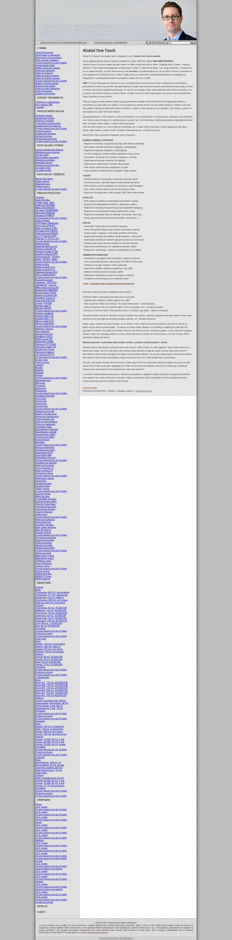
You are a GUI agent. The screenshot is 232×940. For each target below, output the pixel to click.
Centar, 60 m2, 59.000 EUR (49, 659)
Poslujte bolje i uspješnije (110, 42)
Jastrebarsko (42, 677)
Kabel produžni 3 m (45, 267)
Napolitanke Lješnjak (46, 432)
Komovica (41, 388)
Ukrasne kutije (43, 486)
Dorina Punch (42, 439)
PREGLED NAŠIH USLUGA (50, 111)
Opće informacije (44, 52)
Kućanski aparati (44, 280)
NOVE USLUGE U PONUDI (50, 145)
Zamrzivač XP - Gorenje (48, 256)
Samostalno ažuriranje (47, 157)
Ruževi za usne (43, 553)
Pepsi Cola (41, 401)
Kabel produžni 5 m (45, 269)
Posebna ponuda (44, 902)
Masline (40, 370)
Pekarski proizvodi (45, 411)
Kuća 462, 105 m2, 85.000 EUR (51, 695)
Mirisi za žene (43, 496)
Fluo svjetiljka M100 (45, 274)
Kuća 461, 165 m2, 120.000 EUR (52, 693)
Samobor (40, 721)
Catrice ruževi (43, 566)
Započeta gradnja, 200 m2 (49, 767)
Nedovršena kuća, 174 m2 (49, 770)
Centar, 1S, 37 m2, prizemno (50, 785)
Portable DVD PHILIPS (47, 231)
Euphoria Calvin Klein (46, 501)
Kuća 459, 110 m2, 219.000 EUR (52, 687)
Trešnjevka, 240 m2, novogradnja (52, 592)
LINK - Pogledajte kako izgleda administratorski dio (108, 283)
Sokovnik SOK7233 (45, 300)
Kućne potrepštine (45, 447)
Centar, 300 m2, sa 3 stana (49, 731)
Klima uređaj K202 (45, 323)
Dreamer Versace (45, 524)
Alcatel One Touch (45, 349)
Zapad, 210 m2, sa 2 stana (49, 649)
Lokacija (40, 107)
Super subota (42, 181)
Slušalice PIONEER (45, 215)
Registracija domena (46, 139)
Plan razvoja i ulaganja (47, 60)
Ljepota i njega (43, 494)
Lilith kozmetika (44, 543)
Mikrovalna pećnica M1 (47, 287)
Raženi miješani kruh (46, 414)
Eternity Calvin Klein (46, 504)
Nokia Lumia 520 (44, 339)
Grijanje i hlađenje (44, 313)
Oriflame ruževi (43, 561)
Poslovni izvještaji (45, 121)
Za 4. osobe (42, 817)
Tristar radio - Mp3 (45, 202)
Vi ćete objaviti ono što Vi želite (51, 63)
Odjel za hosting (44, 91)
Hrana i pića (42, 360)
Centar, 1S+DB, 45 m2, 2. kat (50, 739)
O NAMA (41, 48)
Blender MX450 (43, 308)
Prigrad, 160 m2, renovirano (50, 651)
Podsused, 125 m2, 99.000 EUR (51, 620)
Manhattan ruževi (45, 558)
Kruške (39, 367)
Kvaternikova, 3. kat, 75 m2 (49, 708)
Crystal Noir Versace (46, 499)
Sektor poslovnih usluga (48, 68)
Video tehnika (43, 220)
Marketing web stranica (48, 152)
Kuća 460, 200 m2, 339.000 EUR (52, 690)
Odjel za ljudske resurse (48, 78)
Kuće (38, 590)
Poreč (39, 804)
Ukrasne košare (44, 483)
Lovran (39, 861)
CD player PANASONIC (47, 210)
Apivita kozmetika (45, 540)
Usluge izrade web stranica (49, 150)
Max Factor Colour (45, 555)
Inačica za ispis (90, 387)
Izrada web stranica (46, 133)
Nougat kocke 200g (45, 434)
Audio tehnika (43, 200)
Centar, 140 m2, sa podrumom (51, 734)
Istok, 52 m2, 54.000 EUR (48, 662)
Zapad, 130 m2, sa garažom (50, 726)
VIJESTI (41, 912)
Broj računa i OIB (44, 104)
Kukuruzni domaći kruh (47, 416)
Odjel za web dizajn (45, 86)
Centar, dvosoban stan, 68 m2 (51, 700)
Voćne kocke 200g (45, 437)
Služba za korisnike (45, 93)
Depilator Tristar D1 (45, 298)
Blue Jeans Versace (46, 527)
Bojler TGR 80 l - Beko (46, 259)
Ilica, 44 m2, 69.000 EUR (48, 626)
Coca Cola (41, 398)
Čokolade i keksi (44, 427)
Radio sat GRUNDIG (45, 205)
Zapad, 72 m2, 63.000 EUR (49, 664)
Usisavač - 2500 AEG (46, 282)
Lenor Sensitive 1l (45, 468)
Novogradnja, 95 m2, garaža (50, 765)
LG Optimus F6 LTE (45, 354)
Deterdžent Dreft (44, 452)
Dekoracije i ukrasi (45, 478)
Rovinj (39, 822)
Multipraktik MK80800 (47, 290)
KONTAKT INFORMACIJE (50, 97)
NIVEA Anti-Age (44, 573)
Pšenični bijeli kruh (45, 419)
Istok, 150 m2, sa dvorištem (49, 729)
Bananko (40, 442)
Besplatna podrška (45, 160)
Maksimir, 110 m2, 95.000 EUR (51, 610)
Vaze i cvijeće (42, 488)
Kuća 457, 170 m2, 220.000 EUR (52, 682)
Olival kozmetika (44, 545)
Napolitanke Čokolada (47, 429)
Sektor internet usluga (47, 83)
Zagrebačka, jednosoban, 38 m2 (52, 703)
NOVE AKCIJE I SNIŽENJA (51, 174)
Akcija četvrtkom (44, 178)
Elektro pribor (42, 264)
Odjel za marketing (45, 70)
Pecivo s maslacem (45, 424)
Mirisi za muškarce (45, 519)
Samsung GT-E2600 (46, 344)
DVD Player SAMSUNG (47, 223)
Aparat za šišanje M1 (46, 295)
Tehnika (40, 197)
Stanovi (40, 605)
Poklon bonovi (43, 186)
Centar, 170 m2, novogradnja (50, 644)
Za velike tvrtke (43, 170)
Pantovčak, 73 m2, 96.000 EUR (51, 618)
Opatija (39, 881)
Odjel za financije (44, 73)
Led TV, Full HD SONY (46, 236)
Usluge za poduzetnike (47, 165)
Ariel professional (45, 465)
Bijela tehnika (42, 244)
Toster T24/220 (44, 303)
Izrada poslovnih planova (48, 126)
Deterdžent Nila (43, 455)
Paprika (40, 372)
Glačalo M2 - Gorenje (46, 285)
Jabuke (39, 365)
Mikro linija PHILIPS (45, 207)
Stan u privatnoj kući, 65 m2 (50, 778)
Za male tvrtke (43, 168)
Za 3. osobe (42, 812)
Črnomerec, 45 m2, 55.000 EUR (51, 613)
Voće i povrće (42, 362)
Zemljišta (40, 628)
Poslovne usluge (44, 115)
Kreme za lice (42, 571)
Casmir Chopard (44, 512)
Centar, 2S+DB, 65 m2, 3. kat (50, 780)
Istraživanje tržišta (45, 118)
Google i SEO (42, 155)
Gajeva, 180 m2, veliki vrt (48, 646)
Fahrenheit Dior (43, 522)
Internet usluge (43, 131)
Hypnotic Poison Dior (46, 506)
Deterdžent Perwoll (45, 457)
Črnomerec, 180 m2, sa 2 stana (51, 600)
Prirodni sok (42, 406)
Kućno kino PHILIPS (45, 226)
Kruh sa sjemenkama (46, 421)
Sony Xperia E (43, 331)
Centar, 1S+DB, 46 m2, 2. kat (50, 783)
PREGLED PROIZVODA (49, 193)
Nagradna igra (43, 184)
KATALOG (42, 906)
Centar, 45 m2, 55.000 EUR (49, 657)
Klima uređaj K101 (45, 321)
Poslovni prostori (44, 633)
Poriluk (39, 375)
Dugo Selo (41, 639)
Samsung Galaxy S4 (46, 347)
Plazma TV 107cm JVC (47, 238)
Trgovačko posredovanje (48, 123)
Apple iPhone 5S (44, 334)
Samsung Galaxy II (45, 352)
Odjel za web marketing (48, 88)
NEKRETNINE (44, 582)
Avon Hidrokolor (44, 563)
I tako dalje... (42, 773)
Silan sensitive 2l (44, 470)
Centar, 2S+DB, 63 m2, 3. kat (50, 742)
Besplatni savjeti (44, 162)
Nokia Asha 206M (44, 342)
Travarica (40, 385)
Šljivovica (40, 383)
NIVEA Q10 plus (43, 576)
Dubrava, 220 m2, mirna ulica (50, 602)
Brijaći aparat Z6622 (46, 293)
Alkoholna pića (43, 380)
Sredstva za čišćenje (46, 463)
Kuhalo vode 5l (43, 305)
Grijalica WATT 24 (44, 316)
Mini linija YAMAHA (45, 213)
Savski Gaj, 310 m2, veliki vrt (50, 597)
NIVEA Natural (43, 579)
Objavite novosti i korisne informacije (63, 42)
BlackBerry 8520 (44, 336)
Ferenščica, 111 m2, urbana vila (52, 595)
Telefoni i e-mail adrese (48, 102)
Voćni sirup (41, 403)
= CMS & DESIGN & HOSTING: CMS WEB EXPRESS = (116, 938)
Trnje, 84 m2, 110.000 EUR (49, 623)
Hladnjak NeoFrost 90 (46, 246)
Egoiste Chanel (43, 532)
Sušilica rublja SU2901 (47, 254)
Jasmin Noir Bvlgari (45, 509)
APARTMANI (43, 800)
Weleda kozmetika (45, 548)
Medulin (40, 840)
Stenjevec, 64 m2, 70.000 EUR (51, 615)
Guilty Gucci (41, 514)
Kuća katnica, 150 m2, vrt (48, 762)
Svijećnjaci (41, 481)
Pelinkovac (41, 390)
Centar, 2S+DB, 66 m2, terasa (50, 744)
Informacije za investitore (49, 57)
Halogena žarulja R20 (46, 272)
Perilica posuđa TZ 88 (47, 251)
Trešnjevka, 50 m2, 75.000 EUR (51, 608)
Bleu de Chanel (43, 530)
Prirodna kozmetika (46, 537)
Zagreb (39, 587)
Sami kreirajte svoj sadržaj (49, 869)
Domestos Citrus (44, 473)
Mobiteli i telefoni (44, 329)
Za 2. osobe (42, 807)
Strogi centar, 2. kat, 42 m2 (49, 706)
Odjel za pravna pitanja (47, 75)
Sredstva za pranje (45, 450)
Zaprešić (40, 757)
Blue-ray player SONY (47, 228)
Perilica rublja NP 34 (46, 249)
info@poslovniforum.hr (97, 932)
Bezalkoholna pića (45, 396)
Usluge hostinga (44, 136)
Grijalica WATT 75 (44, 318)
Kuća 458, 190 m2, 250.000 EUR (52, 685)
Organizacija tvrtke (45, 65)
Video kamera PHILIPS (47, 233)
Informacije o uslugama (48, 55)
